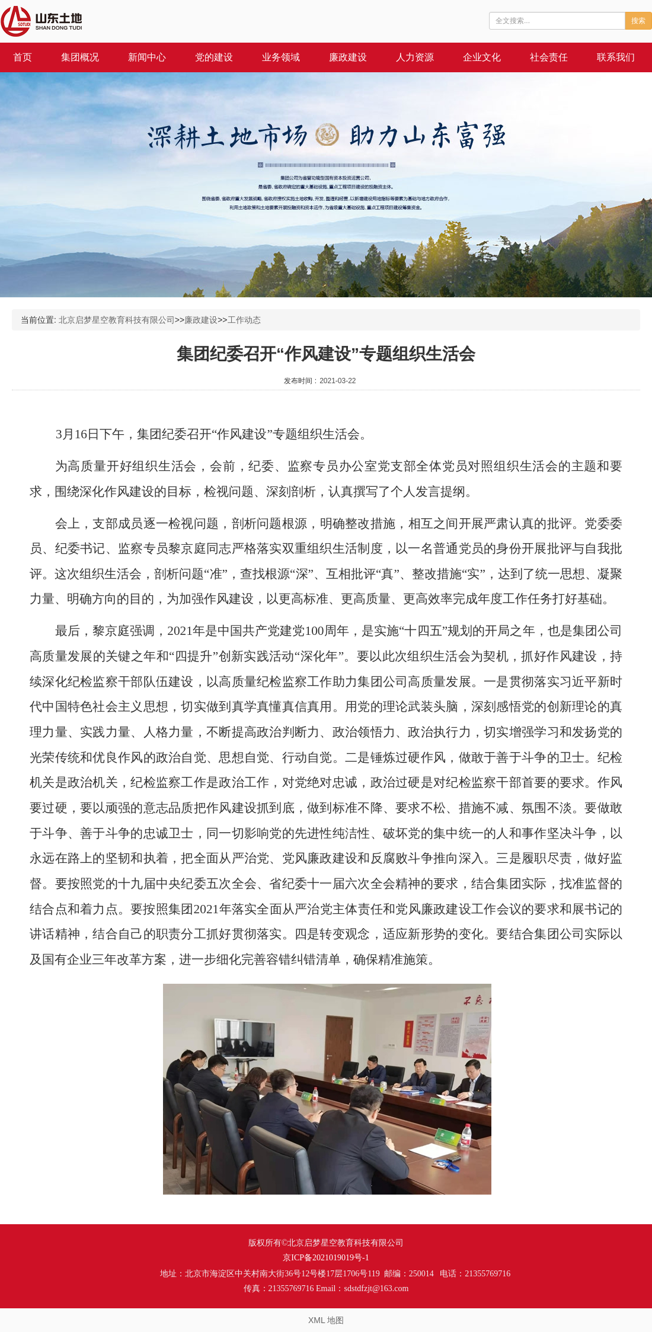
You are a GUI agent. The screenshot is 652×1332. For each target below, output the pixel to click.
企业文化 (482, 57)
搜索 (638, 21)
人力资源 (415, 57)
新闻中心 (147, 57)
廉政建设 (348, 57)
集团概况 (80, 57)
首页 (22, 57)
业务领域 (281, 57)
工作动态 (244, 320)
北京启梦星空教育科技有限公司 (117, 320)
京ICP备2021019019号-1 (326, 1257)
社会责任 (549, 57)
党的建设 (214, 57)
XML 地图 (326, 1320)
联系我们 (616, 57)
